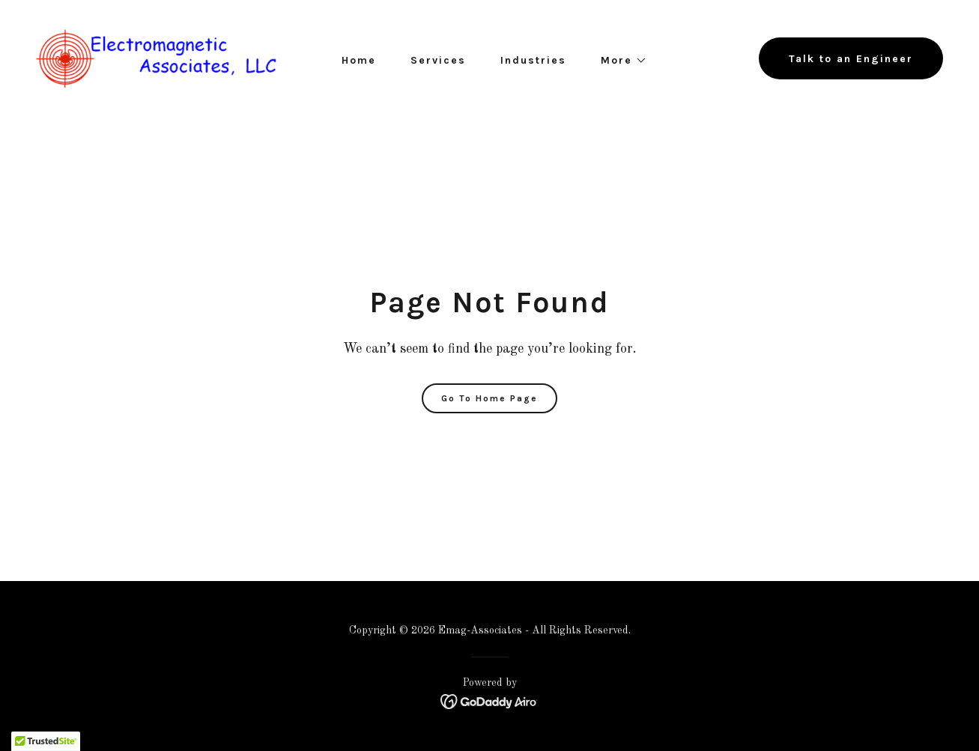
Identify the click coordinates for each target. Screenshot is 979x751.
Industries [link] (533, 60)
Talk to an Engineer (851, 58)
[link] (156, 58)
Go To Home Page (489, 398)
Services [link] (438, 60)
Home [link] (359, 60)
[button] (618, 61)
